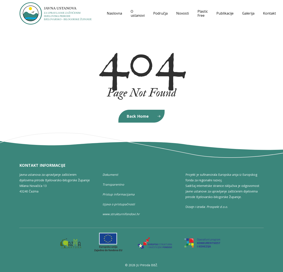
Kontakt (269, 13)
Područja (160, 13)
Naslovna (114, 13)
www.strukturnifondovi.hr (121, 214)
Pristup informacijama (118, 194)
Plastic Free (202, 13)
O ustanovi (138, 13)
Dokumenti (110, 175)
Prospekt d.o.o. (217, 207)
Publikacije (225, 13)
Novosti (182, 13)
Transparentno (113, 184)
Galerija (248, 13)
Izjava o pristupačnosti (118, 204)
